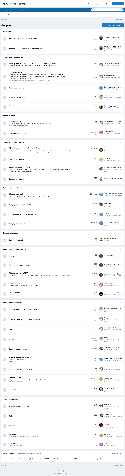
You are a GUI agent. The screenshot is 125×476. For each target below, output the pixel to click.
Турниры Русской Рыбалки (13, 142)
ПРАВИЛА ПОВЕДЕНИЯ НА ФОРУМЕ (23, 39)
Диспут (110, 349)
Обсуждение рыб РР (17, 194)
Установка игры (15, 72)
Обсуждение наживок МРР (19, 277)
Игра (17, 123)
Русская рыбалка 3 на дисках (113, 368)
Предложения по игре (18, 349)
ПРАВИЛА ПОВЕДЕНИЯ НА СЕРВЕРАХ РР (25, 49)
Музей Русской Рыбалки (19, 357)
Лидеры (44, 15)
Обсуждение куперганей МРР (52, 275)
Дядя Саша (111, 416)
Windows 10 (107, 404)
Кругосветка (108, 149)
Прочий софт (108, 414)
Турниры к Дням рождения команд (21, 171)
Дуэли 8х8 (107, 158)
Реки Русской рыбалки (18, 359)
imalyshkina (111, 390)
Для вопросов (108, 131)
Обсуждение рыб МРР (35, 275)
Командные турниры (17, 295)
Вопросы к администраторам (113, 308)
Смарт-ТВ (13, 443)
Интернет (13, 434)
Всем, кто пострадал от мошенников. (24, 319)
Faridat (110, 445)
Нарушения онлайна (17, 240)
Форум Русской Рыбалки (14, 4)
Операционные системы (19, 406)
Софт (11, 416)
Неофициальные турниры (19, 167)
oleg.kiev (110, 294)
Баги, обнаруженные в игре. (113, 87)
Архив (55, 152)
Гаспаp (110, 89)
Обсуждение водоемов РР (20, 205)
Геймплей (107, 213)
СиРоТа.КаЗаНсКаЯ (114, 205)
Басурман (111, 224)
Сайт (3, 15)
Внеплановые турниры (45, 152)
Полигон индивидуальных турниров (41, 169)
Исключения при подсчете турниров (43, 150)
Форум (13, 123)
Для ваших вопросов (17, 133)
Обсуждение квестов (18, 224)
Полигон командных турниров (20, 169)
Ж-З (22, 196)
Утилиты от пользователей (113, 178)
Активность (13, 10)
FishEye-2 (38, 286)
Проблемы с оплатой (35, 65)
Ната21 (110, 360)
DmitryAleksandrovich (114, 426)
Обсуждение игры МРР (18, 273)
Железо (12, 426)
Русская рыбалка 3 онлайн (13, 188)
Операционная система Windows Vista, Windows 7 (49, 74)
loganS (110, 160)
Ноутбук (107, 424)
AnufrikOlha (111, 285)
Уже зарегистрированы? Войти (99, 4)
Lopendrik (111, 97)
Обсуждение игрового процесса (22, 214)
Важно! (12, 256)
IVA (109, 108)
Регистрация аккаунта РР (50, 65)
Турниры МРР (14, 293)
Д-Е (18, 196)
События (19, 15)
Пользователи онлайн (32, 15)
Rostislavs (111, 240)
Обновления (108, 96)
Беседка (12, 389)
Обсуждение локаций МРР (19, 275)
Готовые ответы (9, 116)
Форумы (11, 15)
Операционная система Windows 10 (56, 76)
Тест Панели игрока (110, 106)
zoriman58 (111, 133)
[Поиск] (101, 9)
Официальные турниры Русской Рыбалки (26, 148)
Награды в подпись (72, 150)
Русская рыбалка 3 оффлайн (19, 380)
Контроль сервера (10, 233)
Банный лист (66, 275)
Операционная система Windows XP (22, 74)
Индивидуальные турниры (30, 152)
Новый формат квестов (111, 222)
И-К (25, 196)
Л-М (29, 196)
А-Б (12, 196)
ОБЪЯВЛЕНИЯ (108, 255)
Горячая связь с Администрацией (23, 310)
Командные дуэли (16, 160)
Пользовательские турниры (61, 169)
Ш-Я (50, 196)
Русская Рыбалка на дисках (20, 369)
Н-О (33, 196)
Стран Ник (111, 380)
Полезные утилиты (16, 179)
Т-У (42, 196)
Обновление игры (38, 76)
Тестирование (15, 106)
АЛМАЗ (23, 286)
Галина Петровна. (113, 169)
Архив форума (15, 378)
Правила (13, 150)
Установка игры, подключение (36, 123)
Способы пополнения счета (19, 65)
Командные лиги (16, 152)
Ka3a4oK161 (111, 436)
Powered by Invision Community (62, 473)
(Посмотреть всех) (116, 453)
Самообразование (10, 399)
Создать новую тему (113, 25)
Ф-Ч (46, 196)
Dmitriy (110, 39)
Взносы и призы (60, 150)
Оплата (48, 123)
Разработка (108, 378)
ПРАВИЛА (7, 32)
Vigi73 (110, 180)
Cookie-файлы (62, 471)
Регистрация (118, 4)
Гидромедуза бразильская (113, 193)
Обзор (5, 10)
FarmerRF (111, 406)
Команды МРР (14, 284)
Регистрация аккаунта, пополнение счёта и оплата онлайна (34, 64)
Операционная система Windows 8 (21, 76)
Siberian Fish (30, 286)
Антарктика (108, 203)
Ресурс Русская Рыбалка (13, 302)
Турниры (22, 123)
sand (109, 257)
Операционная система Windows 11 (21, 78)
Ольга (110, 150)
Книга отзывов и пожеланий (113, 358)
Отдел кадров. (109, 284)
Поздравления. (109, 388)
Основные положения (24, 150)
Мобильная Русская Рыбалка (14, 249)
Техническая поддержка (13, 58)
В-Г (15, 196)
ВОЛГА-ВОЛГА (15, 286)
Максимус (111, 65)
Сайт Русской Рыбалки (111, 328)
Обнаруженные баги (17, 88)
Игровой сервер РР (17, 97)
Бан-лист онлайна (110, 238)
